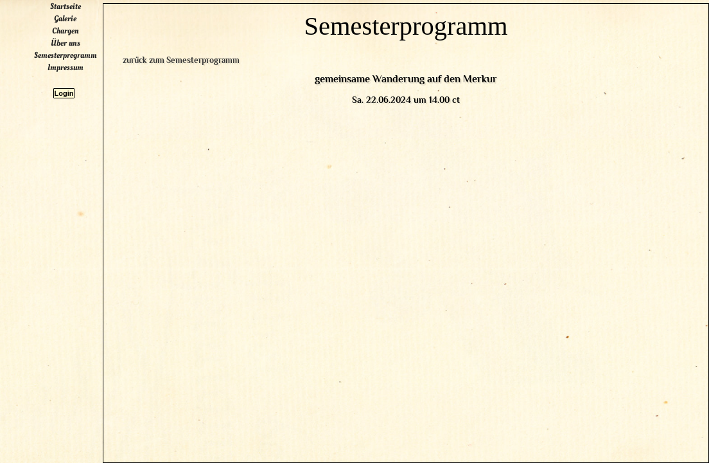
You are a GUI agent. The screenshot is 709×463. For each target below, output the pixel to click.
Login (77, 241)
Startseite (78, 154)
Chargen (78, 179)
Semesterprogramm (78, 203)
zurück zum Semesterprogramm (219, 93)
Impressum (78, 215)
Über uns (78, 191)
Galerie (78, 166)
